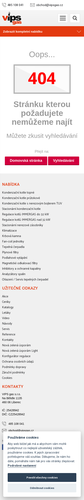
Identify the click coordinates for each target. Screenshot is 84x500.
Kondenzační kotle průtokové (21, 198)
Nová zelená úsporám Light (20, 350)
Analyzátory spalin (13, 274)
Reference (8, 334)
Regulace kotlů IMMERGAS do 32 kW (25, 214)
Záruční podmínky (13, 372)
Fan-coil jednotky (13, 241)
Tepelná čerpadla (13, 246)
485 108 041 (15, 5)
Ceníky (6, 301)
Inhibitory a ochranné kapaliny (21, 268)
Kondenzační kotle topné (18, 192)
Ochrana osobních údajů (18, 361)
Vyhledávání (63, 161)
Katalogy (8, 307)
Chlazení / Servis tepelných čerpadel (25, 279)
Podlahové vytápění (14, 257)
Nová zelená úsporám (16, 345)
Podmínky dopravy (14, 367)
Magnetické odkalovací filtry (20, 263)
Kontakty (8, 339)
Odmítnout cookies (42, 488)
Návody (7, 323)
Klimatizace (9, 230)
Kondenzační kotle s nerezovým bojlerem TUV (32, 203)
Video (5, 318)
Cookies (7, 377)
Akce (5, 296)
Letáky (6, 312)
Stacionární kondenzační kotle (21, 208)
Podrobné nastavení (22, 465)
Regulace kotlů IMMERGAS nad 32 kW (26, 219)
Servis (6, 329)
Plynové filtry (10, 252)
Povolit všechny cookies (42, 477)
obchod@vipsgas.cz (49, 5)
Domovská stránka (26, 161)
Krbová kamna (11, 236)
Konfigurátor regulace (16, 356)
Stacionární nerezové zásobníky (22, 225)
